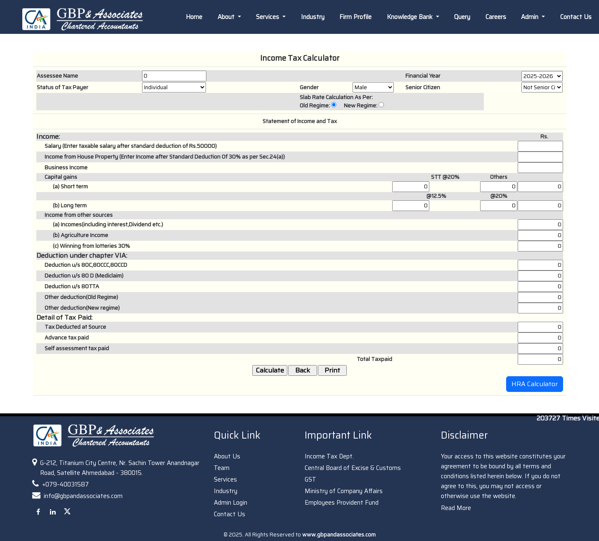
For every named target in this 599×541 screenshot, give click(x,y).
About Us (227, 456)
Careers (495, 17)
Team (222, 468)
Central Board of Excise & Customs (353, 468)
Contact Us (576, 17)
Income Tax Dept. (329, 456)
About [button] (227, 17)
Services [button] (268, 17)
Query (462, 17)
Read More (456, 508)
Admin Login (230, 503)
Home (194, 17)
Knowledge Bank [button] (410, 17)
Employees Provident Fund (342, 503)
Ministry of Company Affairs (344, 491)
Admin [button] (530, 17)
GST (310, 479)
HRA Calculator (534, 384)
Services (225, 479)
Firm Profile (355, 17)
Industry (312, 17)
